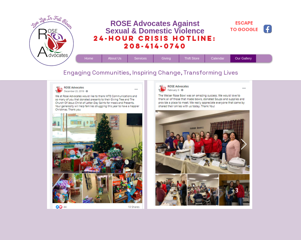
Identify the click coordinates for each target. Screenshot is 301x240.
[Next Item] (243, 144)
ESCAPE (244, 23)
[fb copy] (267, 28)
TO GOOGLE (244, 29)
